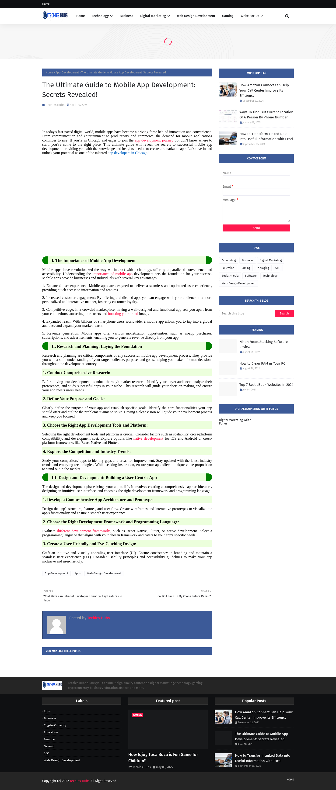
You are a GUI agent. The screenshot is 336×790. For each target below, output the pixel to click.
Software (251, 275)
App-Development (67, 72)
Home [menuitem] (80, 16)
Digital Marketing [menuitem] (153, 16)
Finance (49, 739)
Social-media (230, 275)
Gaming (245, 268)
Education (228, 268)
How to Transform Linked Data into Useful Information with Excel (266, 136)
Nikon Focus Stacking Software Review (263, 344)
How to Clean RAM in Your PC (262, 363)
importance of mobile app (112, 274)
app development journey (154, 140)
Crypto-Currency (55, 725)
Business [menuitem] (126, 16)
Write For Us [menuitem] (250, 16)
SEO (277, 268)
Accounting (229, 260)
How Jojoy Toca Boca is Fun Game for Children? (163, 757)
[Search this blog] (247, 313)
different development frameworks (83, 531)
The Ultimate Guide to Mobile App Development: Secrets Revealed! (261, 736)
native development (148, 438)
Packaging (262, 268)
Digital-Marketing (271, 260)
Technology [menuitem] (100, 16)
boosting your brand (123, 314)
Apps (77, 573)
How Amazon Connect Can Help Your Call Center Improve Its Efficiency (264, 90)
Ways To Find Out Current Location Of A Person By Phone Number (266, 115)
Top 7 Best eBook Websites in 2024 (266, 385)
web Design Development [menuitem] (196, 16)
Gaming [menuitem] (228, 16)
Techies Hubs (55, 105)
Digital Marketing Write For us (235, 421)
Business (247, 260)
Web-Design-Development (104, 573)
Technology (270, 275)
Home (46, 4)
